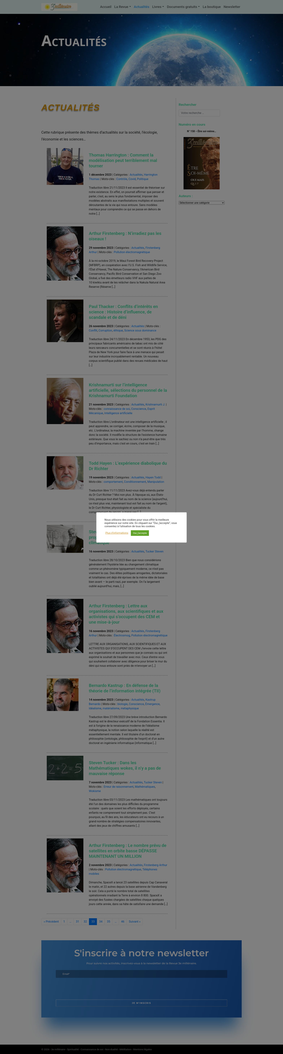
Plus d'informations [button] (116, 533)
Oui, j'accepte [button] (140, 533)
